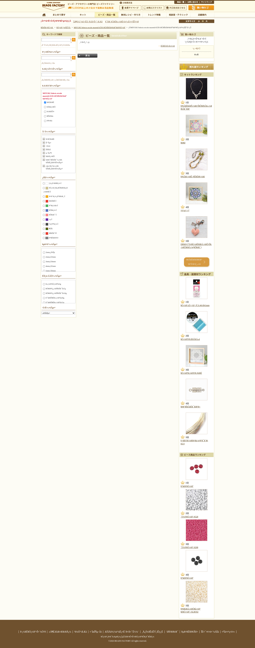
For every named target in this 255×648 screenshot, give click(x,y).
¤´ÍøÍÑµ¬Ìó (96, 631)
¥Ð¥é (183, 143)
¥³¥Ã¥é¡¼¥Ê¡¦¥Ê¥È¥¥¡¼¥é (193, 176)
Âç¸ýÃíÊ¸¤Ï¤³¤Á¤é (176, 7)
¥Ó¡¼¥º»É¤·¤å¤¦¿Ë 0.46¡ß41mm (195, 305)
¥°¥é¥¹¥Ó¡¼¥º (187, 486)
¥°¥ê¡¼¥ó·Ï (53, 205)
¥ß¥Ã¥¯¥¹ (53, 233)
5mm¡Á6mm (51, 271)
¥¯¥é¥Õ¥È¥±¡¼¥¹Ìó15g (55, 302)
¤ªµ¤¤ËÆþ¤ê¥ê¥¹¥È (153, 7)
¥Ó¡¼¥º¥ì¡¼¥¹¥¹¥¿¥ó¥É (191, 373)
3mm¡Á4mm (51, 261)
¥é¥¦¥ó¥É (50, 102)
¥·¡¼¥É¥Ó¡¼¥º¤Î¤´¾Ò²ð (33, 631)
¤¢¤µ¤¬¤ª (185, 210)
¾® (199, 21)
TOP (44, 14)
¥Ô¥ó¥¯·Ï (52, 215)
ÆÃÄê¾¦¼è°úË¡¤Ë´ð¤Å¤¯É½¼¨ (122, 631)
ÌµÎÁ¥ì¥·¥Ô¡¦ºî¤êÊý (130, 14)
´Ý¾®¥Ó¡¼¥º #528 (189, 516)
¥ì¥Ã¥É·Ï (52, 201)
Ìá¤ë (87, 55)
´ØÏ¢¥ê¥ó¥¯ (172, 631)
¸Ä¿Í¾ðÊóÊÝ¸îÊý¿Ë (152, 631)
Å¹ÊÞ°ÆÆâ (202, 14)
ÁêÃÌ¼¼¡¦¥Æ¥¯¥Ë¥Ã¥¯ (178, 14)
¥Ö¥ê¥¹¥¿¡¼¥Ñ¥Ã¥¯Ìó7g (56, 289)
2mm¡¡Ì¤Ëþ (50, 252)
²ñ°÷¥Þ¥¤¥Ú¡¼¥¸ (130, 7)
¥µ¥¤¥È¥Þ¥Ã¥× (207, 2)
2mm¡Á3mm (51, 257)
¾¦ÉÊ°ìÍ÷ (180, 2)
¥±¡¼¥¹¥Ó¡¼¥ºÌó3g (53, 284)
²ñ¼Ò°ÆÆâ (80, 631)
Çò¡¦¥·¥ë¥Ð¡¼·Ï (55, 183)
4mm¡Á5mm (51, 266)
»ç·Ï (50, 219)
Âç (206, 21)
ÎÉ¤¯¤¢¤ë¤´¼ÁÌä (210, 631)
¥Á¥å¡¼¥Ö (51, 107)
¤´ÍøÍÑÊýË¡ (126, 2)
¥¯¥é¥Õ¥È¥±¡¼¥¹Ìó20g (55, 298)
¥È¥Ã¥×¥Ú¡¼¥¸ (47, 27)
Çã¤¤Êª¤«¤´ (201, 7)
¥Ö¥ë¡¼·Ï (52, 210)
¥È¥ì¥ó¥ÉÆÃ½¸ (154, 14)
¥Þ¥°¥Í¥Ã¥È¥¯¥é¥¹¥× (190, 406)
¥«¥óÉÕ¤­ (50, 111)
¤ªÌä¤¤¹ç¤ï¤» (192, 2)
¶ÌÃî (51, 228)
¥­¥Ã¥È (82, 14)
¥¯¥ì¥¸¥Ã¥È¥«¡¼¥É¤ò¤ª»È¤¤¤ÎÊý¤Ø (122, 21)
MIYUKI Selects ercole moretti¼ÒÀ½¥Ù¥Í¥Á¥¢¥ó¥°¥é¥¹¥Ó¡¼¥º (100, 27)
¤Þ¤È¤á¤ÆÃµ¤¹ (58, 14)
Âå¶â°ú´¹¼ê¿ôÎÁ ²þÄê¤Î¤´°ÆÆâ (88, 21)
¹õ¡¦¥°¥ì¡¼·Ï (53, 224)
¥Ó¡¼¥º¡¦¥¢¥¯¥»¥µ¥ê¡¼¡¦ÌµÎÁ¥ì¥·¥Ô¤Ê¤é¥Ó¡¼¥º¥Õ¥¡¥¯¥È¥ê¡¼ (127, 637)
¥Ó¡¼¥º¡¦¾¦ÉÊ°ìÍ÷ (106, 14)
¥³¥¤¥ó (49, 121)
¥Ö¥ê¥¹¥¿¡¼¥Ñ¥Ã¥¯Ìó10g (56, 293)
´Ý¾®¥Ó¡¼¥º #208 (189, 547)
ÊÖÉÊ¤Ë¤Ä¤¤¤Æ (168, 46)
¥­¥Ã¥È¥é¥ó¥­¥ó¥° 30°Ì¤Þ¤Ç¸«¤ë (194, 261)
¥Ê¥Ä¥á (50, 116)
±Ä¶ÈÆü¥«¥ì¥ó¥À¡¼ (60, 631)
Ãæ (202, 21)
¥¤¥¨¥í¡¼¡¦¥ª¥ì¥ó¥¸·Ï (57, 196)
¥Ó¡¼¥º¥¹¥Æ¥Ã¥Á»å (190, 339)
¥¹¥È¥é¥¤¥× (54, 238)
